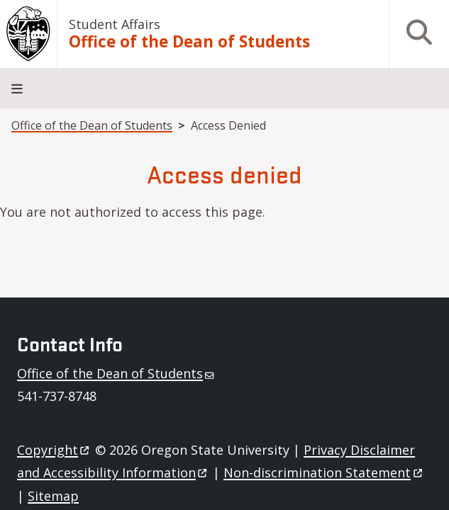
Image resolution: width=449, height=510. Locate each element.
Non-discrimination (323, 472)
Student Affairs (114, 24)
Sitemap (53, 495)
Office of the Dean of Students (189, 42)
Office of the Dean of (116, 373)
